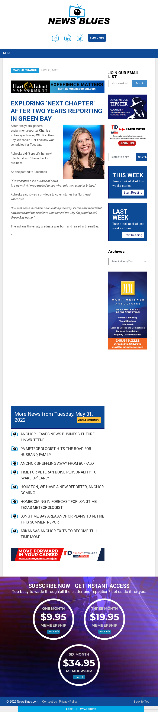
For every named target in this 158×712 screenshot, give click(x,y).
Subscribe (97, 37)
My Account (88, 709)
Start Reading (133, 192)
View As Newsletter (89, 420)
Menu (7, 53)
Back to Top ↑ (143, 701)
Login (69, 709)
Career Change (25, 70)
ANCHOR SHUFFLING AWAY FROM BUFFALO (57, 463)
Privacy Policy (68, 701)
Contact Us (49, 701)
